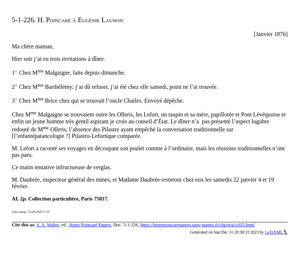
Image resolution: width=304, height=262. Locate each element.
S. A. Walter (47, 224)
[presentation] (16, 73)
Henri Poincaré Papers (90, 224)
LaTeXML (276, 232)
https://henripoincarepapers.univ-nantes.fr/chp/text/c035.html (198, 224)
